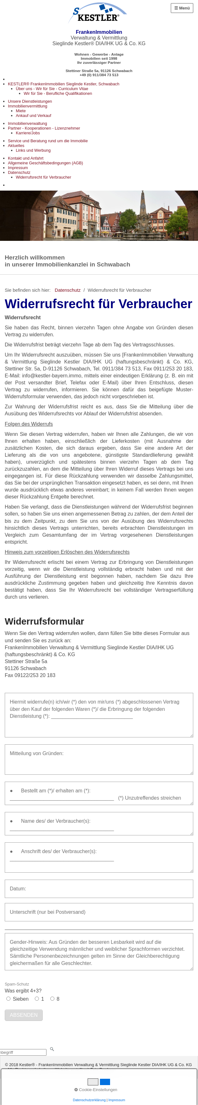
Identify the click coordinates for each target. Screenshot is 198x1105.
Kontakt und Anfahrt (25, 158)
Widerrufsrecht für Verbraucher (43, 177)
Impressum (18, 167)
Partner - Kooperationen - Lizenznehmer (44, 128)
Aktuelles (16, 145)
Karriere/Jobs (28, 133)
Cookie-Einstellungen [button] (95, 1089)
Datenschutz (19, 172)
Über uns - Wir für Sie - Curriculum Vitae (52, 88)
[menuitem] (103, 89)
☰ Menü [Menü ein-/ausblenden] (182, 8)
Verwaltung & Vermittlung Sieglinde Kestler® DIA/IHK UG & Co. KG (99, 37)
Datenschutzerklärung (89, 1100)
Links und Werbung (33, 150)
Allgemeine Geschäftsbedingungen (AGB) (45, 163)
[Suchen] (52, 1049)
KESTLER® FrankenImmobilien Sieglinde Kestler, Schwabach (63, 84)
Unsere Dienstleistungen (30, 101)
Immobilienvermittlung (27, 106)
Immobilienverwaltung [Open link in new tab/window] (27, 123)
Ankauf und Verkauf (33, 115)
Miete (21, 110)
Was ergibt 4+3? (23, 987)
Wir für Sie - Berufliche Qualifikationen (58, 93)
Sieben (20, 999)
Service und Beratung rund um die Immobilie (48, 140)
